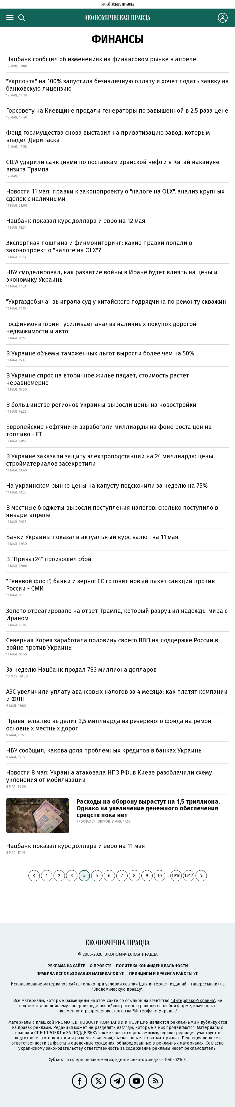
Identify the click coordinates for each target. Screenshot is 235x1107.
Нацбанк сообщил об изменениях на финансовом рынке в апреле (101, 59)
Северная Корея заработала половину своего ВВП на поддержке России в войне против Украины (112, 643)
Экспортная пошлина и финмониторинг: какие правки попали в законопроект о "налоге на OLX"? (99, 246)
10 (159, 875)
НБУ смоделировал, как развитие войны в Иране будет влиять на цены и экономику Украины (112, 275)
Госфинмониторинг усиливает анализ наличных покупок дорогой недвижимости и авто (101, 327)
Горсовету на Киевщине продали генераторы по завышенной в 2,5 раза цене (117, 110)
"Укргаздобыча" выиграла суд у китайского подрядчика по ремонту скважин (116, 301)
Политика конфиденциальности (152, 965)
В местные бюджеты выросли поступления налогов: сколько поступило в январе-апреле (112, 511)
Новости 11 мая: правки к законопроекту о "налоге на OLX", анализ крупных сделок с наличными (115, 195)
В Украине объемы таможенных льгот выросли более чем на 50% (100, 353)
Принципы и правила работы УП (164, 973)
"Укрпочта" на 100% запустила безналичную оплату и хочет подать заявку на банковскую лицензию (117, 84)
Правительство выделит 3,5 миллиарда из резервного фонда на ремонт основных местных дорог (110, 724)
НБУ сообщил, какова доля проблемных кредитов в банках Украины (104, 750)
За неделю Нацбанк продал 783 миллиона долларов (81, 669)
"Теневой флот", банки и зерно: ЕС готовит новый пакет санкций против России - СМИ (110, 584)
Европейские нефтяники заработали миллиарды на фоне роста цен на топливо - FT (109, 430)
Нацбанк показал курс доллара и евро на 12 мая (75, 220)
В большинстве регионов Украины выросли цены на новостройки (101, 404)
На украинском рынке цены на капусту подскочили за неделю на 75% (107, 485)
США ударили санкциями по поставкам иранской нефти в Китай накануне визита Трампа (112, 165)
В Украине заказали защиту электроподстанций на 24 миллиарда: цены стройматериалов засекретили (109, 459)
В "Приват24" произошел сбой (48, 559)
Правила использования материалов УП (80, 973)
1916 (176, 875)
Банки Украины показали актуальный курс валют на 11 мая (92, 537)
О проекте (100, 965)
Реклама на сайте (66, 965)
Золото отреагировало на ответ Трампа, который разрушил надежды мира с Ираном (116, 614)
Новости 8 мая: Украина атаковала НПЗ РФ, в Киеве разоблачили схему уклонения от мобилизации (109, 776)
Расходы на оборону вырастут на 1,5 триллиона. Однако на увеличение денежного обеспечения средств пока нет (148, 808)
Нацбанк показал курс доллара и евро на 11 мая (75, 846)
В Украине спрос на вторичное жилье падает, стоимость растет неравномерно (97, 379)
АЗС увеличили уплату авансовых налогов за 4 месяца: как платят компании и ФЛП (117, 695)
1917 (188, 875)
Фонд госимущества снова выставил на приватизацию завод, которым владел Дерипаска (108, 136)
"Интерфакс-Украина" (193, 1000)
